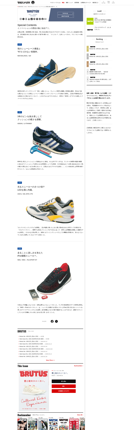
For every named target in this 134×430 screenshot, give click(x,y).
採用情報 (76, 2)
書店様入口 (95, 2)
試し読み (63, 381)
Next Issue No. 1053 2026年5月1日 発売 (36, 344)
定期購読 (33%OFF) (63, 391)
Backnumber (78, 366)
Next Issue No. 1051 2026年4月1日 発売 (36, 354)
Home (25, 6)
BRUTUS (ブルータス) (33, 6)
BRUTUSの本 (67, 16)
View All (80, 415)
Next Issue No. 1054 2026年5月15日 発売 (34, 339)
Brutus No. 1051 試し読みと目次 (33, 346)
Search (113, 1)
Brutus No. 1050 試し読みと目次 (33, 351)
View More (50, 360)
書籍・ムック (69, 2)
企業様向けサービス (86, 2)
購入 (63, 386)
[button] (81, 427)
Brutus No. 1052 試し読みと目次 (33, 341)
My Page (103, 1)
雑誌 (63, 2)
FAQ (109, 1)
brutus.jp (68, 13)
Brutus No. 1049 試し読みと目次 (33, 356)
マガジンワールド (26, 2)
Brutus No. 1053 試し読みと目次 (32, 336)
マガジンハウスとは (55, 2)
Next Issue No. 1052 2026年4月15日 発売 (36, 349)
